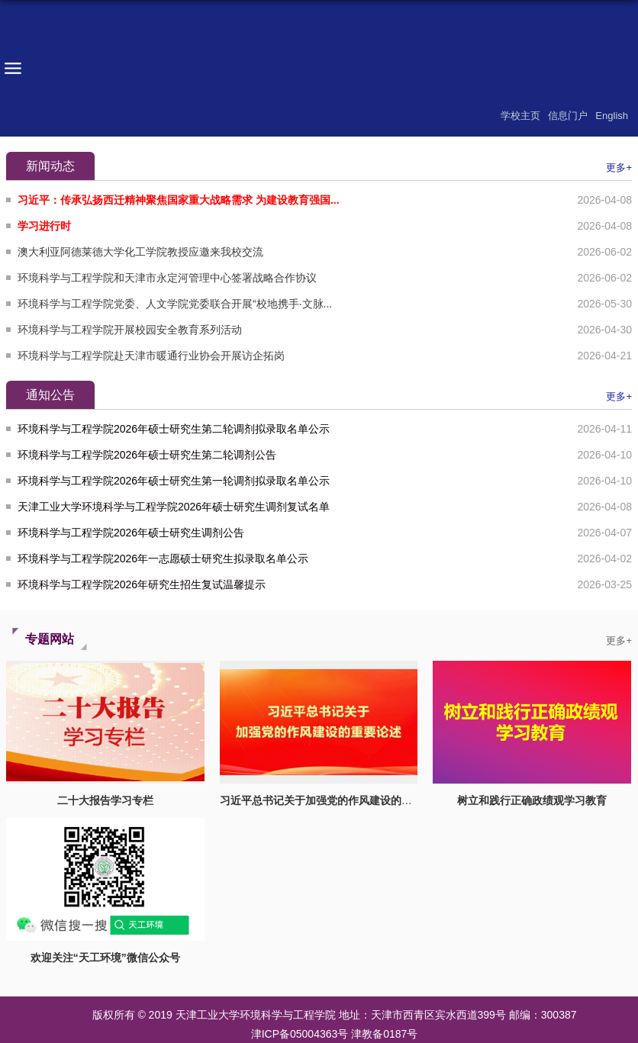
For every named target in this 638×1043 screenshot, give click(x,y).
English (611, 115)
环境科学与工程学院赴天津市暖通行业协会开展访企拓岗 (151, 355)
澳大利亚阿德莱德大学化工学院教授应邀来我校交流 (140, 252)
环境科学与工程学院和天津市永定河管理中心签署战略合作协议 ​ (169, 278)
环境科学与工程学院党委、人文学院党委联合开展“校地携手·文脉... (175, 304)
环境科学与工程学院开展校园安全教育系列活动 (130, 330)
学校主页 (520, 115)
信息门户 (568, 115)
